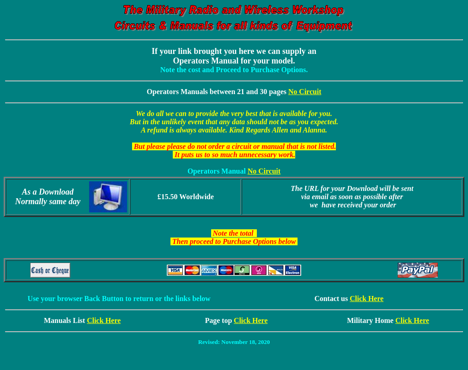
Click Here (366, 298)
